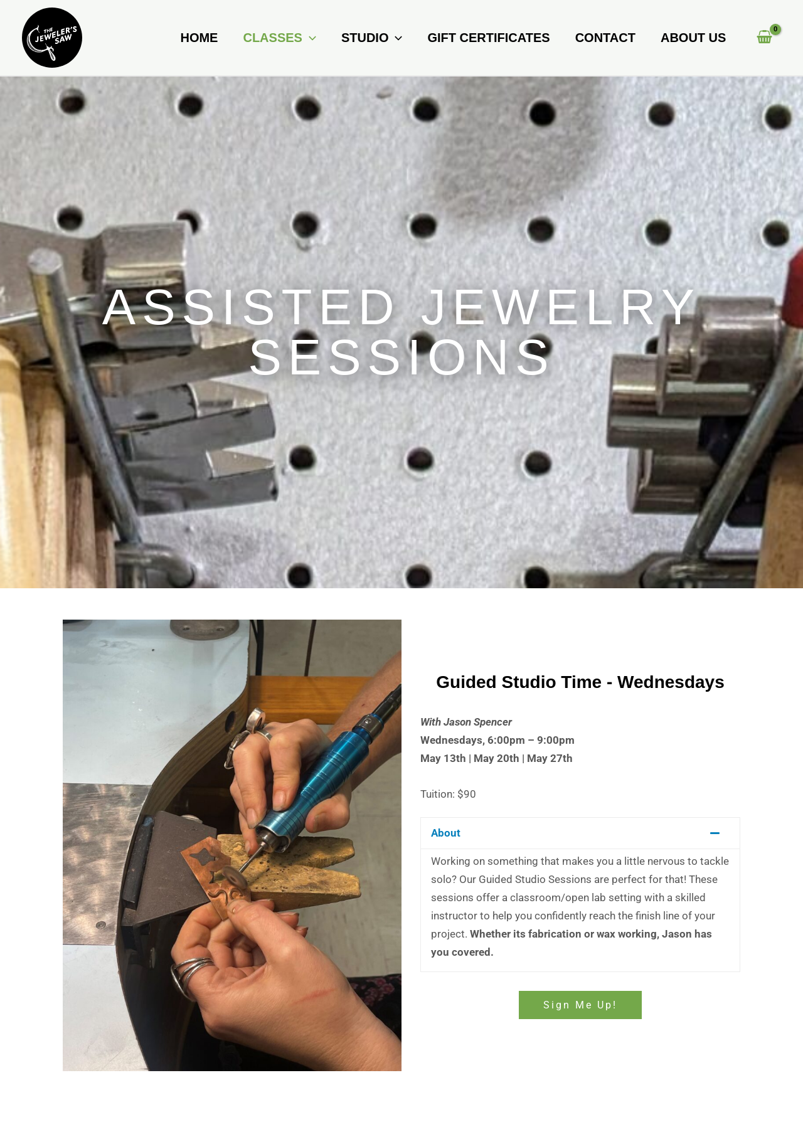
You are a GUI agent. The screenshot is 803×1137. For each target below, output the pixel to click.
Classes (279, 38)
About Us (693, 38)
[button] (309, 38)
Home (199, 38)
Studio (372, 38)
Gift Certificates (488, 38)
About (445, 833)
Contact (605, 38)
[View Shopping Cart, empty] (764, 37)
